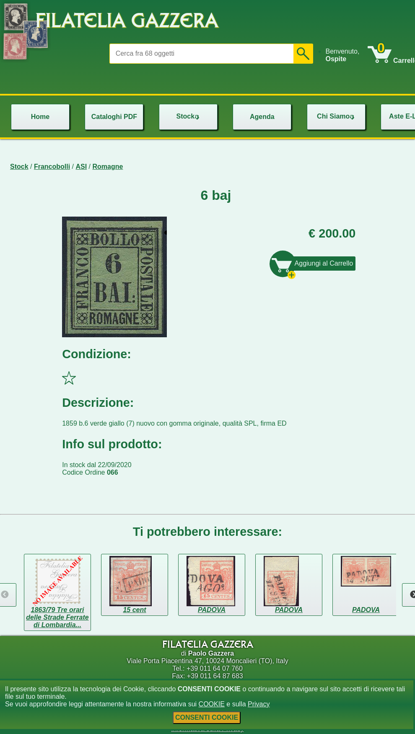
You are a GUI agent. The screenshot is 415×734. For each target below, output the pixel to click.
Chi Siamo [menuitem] (336, 116)
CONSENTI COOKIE (206, 717)
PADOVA (212, 609)
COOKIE (212, 704)
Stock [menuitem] (189, 116)
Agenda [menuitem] (262, 116)
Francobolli (52, 166)
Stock (19, 166)
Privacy (259, 704)
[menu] (346, 55)
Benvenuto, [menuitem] (342, 55)
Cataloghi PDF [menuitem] (114, 116)
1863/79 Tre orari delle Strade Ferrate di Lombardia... (57, 617)
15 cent (134, 609)
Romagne (108, 166)
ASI (81, 166)
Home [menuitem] (40, 116)
